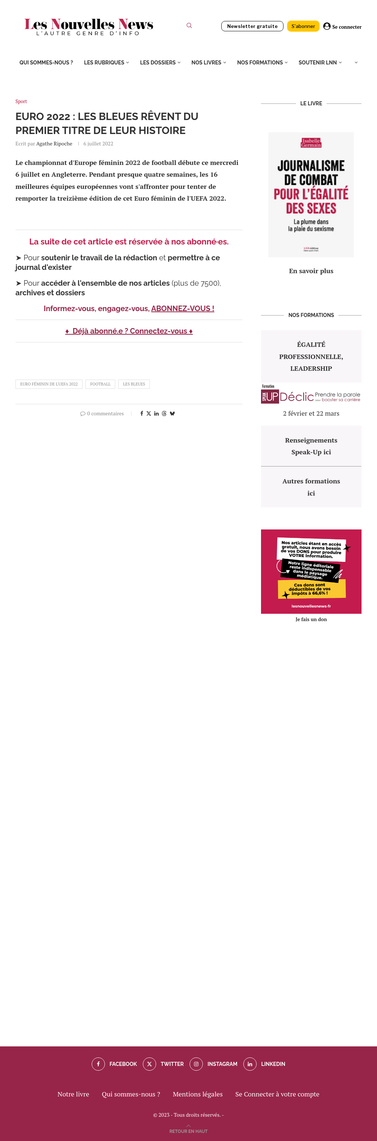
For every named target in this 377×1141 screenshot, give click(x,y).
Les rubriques (104, 63)
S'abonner (303, 26)
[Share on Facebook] (141, 413)
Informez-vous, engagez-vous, (97, 308)
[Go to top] (188, 1130)
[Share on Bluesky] (172, 413)
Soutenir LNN (318, 63)
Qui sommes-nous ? (46, 63)
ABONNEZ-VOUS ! (182, 308)
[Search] (189, 27)
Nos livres (206, 63)
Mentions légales (198, 1093)
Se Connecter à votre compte (277, 1093)
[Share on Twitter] (148, 413)
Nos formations (260, 63)
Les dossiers (158, 63)
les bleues (134, 384)
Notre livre (73, 1093)
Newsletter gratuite (252, 26)
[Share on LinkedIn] (156, 413)
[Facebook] (114, 1064)
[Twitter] (163, 1064)
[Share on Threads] (164, 413)
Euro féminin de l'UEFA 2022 (49, 384)
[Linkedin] (264, 1064)
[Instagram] (213, 1064)
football (100, 384)
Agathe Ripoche (54, 143)
